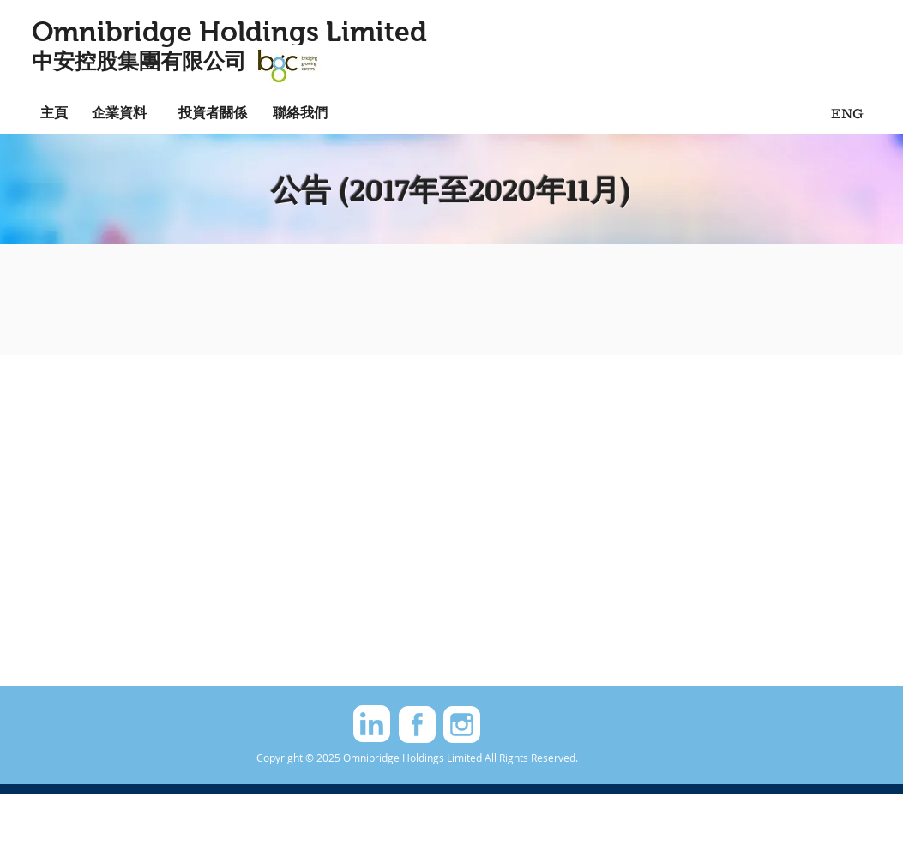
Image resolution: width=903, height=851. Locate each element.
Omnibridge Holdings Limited (229, 31)
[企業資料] (119, 112)
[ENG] (847, 112)
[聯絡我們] (300, 112)
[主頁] (54, 112)
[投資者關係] (213, 112)
